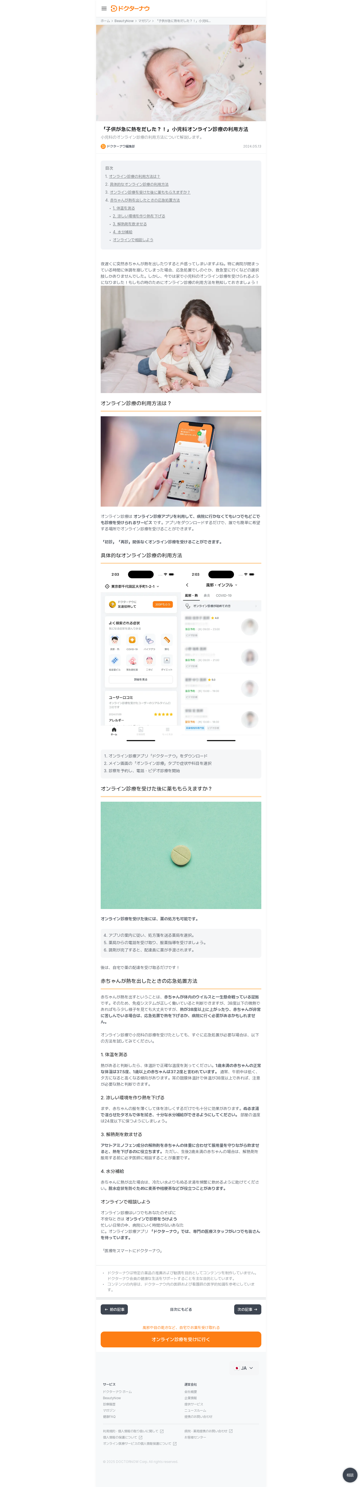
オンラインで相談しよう (133, 240)
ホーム (105, 21)
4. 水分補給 (122, 232)
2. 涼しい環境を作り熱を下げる (139, 216)
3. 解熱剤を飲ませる (130, 224)
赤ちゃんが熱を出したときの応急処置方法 (145, 200)
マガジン (144, 21)
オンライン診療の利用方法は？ (134, 176)
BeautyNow (124, 21)
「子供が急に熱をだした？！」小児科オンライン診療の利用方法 (183, 21)
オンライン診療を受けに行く (181, 1339)
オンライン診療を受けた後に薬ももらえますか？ (150, 192)
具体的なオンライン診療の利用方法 (139, 184)
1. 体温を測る (124, 208)
